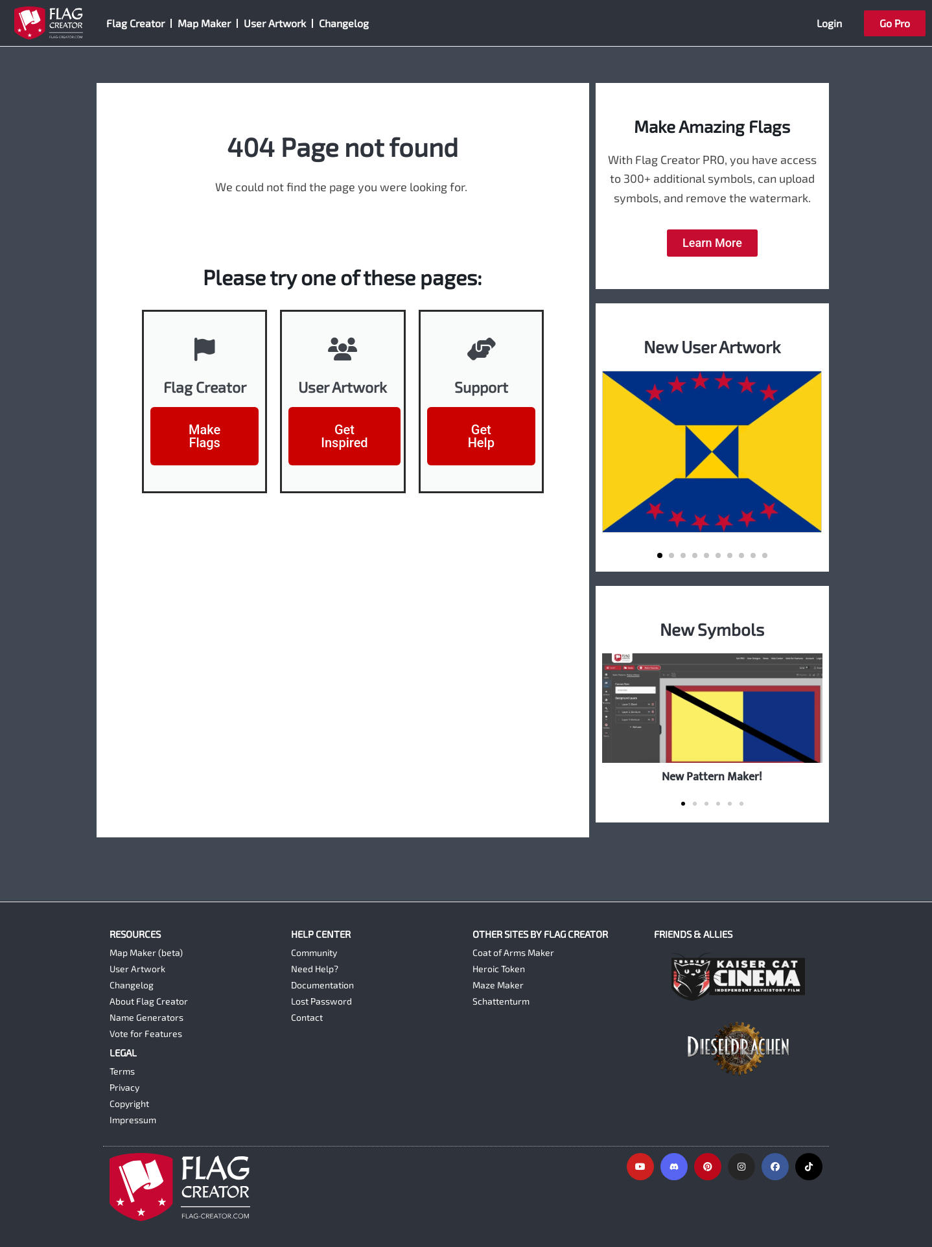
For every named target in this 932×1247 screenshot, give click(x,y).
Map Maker (204, 23)
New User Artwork (712, 346)
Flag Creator (135, 23)
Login (829, 23)
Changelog (344, 23)
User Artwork (275, 23)
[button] (659, 555)
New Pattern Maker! (712, 776)
